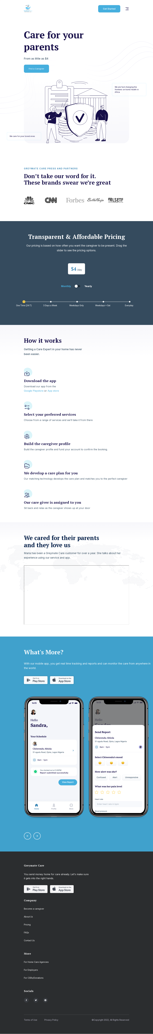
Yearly (88, 286)
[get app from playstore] (36, 680)
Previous (21, 200)
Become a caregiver (34, 908)
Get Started (109, 8)
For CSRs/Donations (33, 978)
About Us (28, 916)
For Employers (31, 970)
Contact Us (29, 940)
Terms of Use (30, 1020)
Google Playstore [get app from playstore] (33, 390)
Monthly (66, 286)
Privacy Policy (51, 1020)
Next (131, 200)
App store (53, 390)
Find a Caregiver (36, 68)
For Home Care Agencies (36, 962)
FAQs (26, 932)
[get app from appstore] (62, 680)
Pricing (27, 924)
